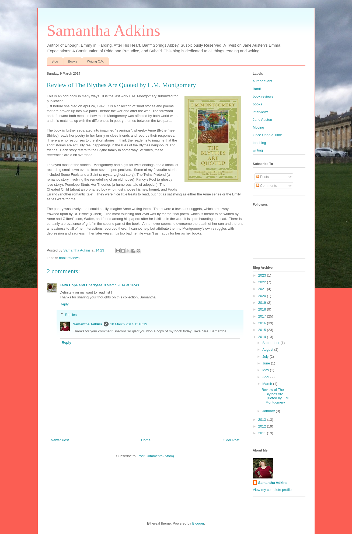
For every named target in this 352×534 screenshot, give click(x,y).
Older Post (231, 440)
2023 (262, 275)
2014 (262, 337)
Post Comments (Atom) (156, 456)
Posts (262, 177)
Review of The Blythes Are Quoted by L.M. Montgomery (276, 396)
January (269, 411)
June (266, 363)
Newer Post (60, 440)
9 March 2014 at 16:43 (121, 285)
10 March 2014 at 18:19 (128, 324)
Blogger (198, 523)
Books (72, 61)
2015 (262, 330)
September (271, 343)
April (266, 377)
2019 (262, 303)
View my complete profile (272, 490)
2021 (262, 289)
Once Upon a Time (267, 135)
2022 (262, 282)
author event (262, 81)
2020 (262, 296)
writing (258, 150)
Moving (258, 127)
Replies (70, 314)
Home (146, 440)
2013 (262, 420)
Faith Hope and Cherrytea (81, 285)
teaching (259, 143)
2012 (262, 426)
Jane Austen (262, 120)
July (266, 356)
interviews (261, 112)
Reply (64, 304)
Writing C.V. (95, 61)
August (268, 349)
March (267, 384)
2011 (262, 433)
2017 (262, 316)
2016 (262, 323)
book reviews (69, 258)
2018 (262, 309)
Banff (257, 89)
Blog (55, 61)
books (257, 104)
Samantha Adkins (104, 30)
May (266, 370)
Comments (266, 186)
